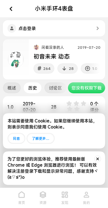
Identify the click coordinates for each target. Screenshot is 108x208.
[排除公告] (97, 158)
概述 (11, 88)
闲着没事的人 (52, 47)
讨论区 (55, 88)
